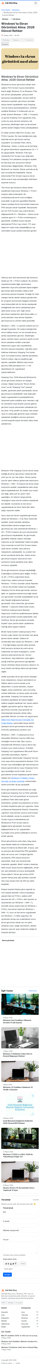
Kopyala (5, 44)
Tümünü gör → (33, 991)
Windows (16, 10)
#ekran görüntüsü (8, 940)
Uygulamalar (25, 1327)
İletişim (3, 1327)
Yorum (5, 1239)
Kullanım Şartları (6, 1363)
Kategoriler (5, 1318)
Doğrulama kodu (10, 1259)
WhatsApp (5, 40)
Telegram (15, 40)
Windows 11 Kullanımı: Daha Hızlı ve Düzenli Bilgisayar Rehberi (20, 1347)
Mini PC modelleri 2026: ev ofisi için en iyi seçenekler (20, 1336)
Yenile (23, 1263)
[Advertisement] (20, 254)
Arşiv (3, 1315)
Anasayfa (4, 1312)
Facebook (29, 40)
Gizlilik (18, 1363)
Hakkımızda (5, 1324)
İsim (4, 1212)
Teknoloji (24, 1315)
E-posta (6, 1221)
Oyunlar (24, 1321)
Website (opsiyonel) (11, 1230)
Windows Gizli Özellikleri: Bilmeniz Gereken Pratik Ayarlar (20, 1341)
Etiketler (4, 1321)
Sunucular (24, 1324)
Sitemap (11, 1303)
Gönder (7, 1275)
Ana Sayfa (5, 10)
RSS (3, 1303)
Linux (23, 1312)
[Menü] (36, 3)
